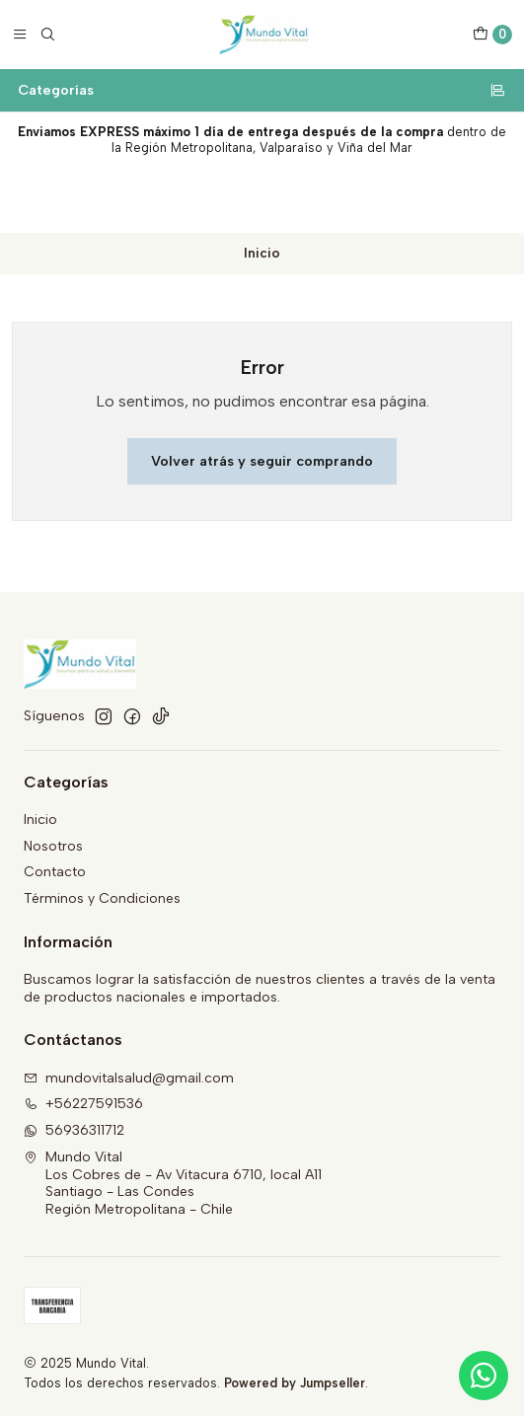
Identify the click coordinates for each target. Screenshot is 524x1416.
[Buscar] (47, 34)
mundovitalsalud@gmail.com (129, 1078)
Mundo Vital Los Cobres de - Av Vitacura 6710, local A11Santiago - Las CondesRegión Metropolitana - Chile (173, 1183)
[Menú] (20, 34)
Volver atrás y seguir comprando (262, 461)
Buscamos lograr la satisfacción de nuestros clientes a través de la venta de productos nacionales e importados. (259, 988)
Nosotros (53, 846)
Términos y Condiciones (102, 898)
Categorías (262, 90)
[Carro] (492, 34)
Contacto (55, 871)
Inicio (40, 819)
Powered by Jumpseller (294, 1383)
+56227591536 (83, 1103)
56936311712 (74, 1130)
